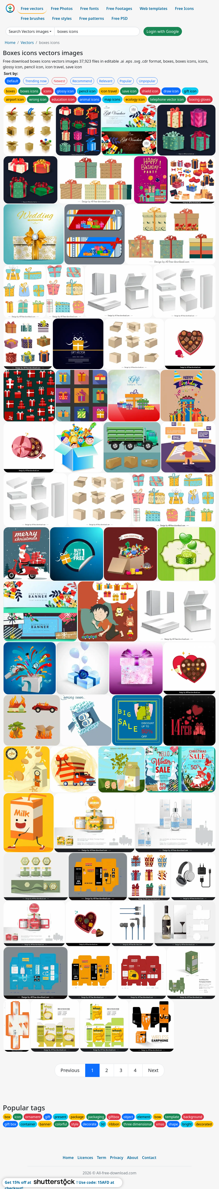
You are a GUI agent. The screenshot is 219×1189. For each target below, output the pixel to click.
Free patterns (91, 18)
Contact (149, 1157)
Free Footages (119, 8)
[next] (153, 1070)
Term (101, 1157)
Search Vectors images (29, 31)
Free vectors (32, 8)
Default (12, 81)
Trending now (35, 81)
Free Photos (61, 8)
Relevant (106, 81)
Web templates (153, 8)
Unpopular (147, 81)
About (132, 1157)
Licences (85, 1157)
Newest (59, 81)
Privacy (116, 1157)
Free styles (62, 18)
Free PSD (120, 18)
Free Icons (184, 8)
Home (10, 42)
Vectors (27, 42)
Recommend (82, 81)
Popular (126, 81)
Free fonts (89, 8)
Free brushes (33, 18)
